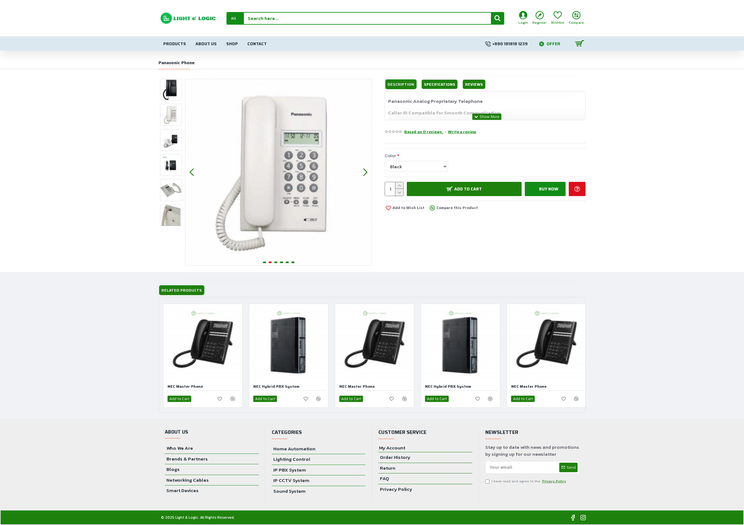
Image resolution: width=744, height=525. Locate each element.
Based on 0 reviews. (423, 132)
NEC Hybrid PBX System (279, 386)
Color (390, 155)
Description (401, 84)
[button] (191, 172)
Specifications (439, 84)
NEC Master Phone (188, 386)
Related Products (181, 290)
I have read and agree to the (526, 481)
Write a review (462, 132)
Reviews (474, 84)
